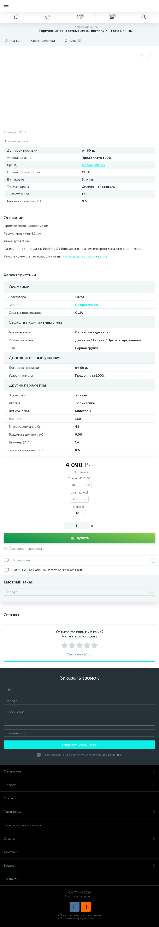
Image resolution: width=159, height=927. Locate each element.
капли (102, 256)
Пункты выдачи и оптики (79, 825)
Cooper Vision (93, 165)
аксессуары (85, 256)
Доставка (79, 852)
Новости (79, 785)
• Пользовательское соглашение (79, 915)
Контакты (79, 879)
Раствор (68, 256)
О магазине (79, 771)
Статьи (79, 798)
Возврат (79, 865)
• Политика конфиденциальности (79, 918)
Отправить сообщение (79, 745)
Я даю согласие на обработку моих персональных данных (82, 755)
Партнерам (79, 812)
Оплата (79, 839)
